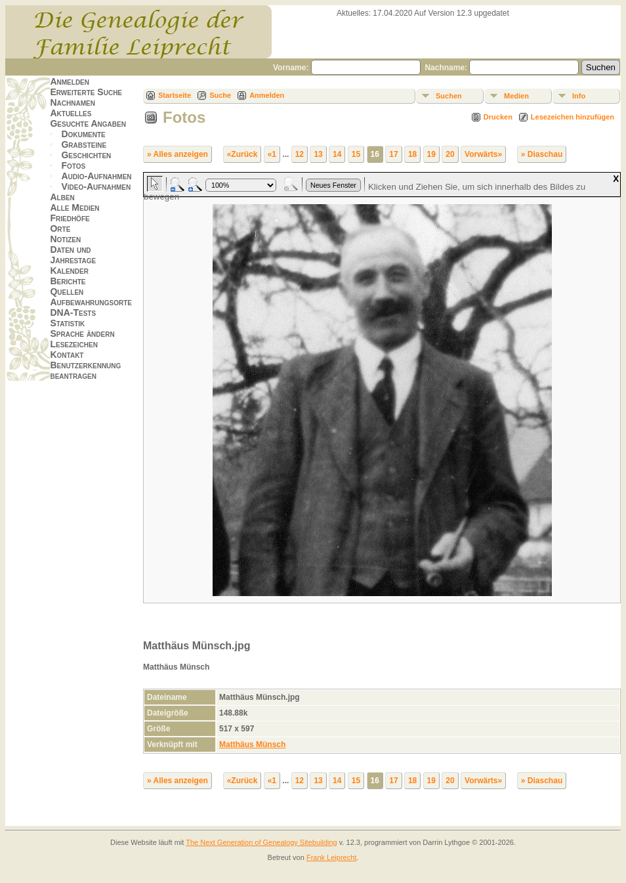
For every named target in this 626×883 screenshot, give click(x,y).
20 (450, 154)
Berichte (67, 281)
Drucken (498, 117)
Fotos (73, 165)
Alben (62, 197)
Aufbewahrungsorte (91, 302)
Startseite (174, 95)
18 (412, 154)
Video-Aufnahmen (96, 186)
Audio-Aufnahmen (96, 176)
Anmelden (69, 81)
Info (578, 96)
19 (431, 154)
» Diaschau (541, 154)
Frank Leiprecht (331, 857)
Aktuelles (70, 113)
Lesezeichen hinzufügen (572, 117)
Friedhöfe (69, 218)
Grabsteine (83, 144)
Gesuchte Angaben (88, 123)
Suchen (449, 96)
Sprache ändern (82, 333)
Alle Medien (74, 207)
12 (299, 154)
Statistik (67, 323)
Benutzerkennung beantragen (85, 370)
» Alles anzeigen (177, 154)
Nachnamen (72, 102)
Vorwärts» (483, 154)
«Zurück (242, 154)
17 (393, 154)
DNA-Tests (73, 312)
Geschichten (86, 155)
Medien (516, 96)
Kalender (69, 270)
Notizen (65, 239)
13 (318, 154)
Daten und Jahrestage (73, 254)
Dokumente (83, 134)
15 (356, 154)
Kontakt (66, 354)
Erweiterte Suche (86, 92)
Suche (220, 95)
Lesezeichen (73, 344)
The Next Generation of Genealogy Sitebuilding (261, 842)
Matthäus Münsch (252, 744)
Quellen (66, 291)
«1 (272, 154)
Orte (60, 228)
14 (337, 154)
